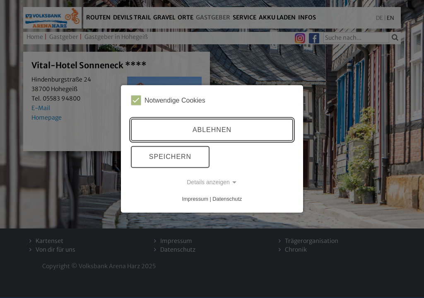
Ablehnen (212, 129)
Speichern (170, 156)
